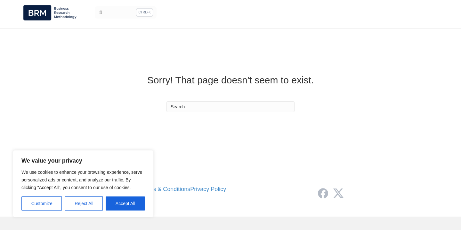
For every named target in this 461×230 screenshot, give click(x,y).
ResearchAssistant (423, 16)
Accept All (125, 203)
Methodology (226, 13)
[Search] (126, 15)
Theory (396, 13)
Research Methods (329, 13)
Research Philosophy (274, 13)
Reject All (84, 203)
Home (197, 13)
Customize (42, 203)
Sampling (370, 13)
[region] (83, 183)
